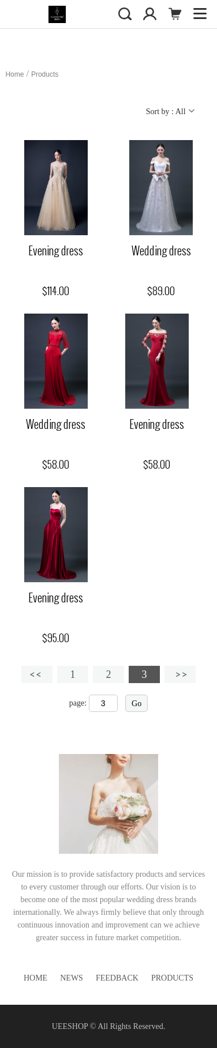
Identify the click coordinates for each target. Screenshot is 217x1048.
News (71, 978)
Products (44, 74)
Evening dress (55, 251)
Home (14, 74)
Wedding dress (161, 251)
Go (136, 703)
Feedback (117, 978)
